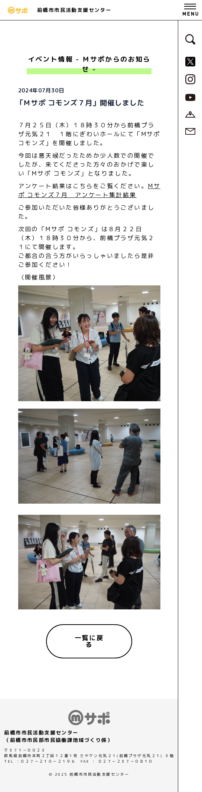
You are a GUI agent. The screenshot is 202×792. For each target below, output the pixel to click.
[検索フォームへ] (190, 39)
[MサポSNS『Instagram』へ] (190, 79)
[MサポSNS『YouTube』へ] (190, 97)
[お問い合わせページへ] (190, 131)
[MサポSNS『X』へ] (190, 61)
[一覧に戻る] (89, 641)
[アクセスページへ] (190, 114)
